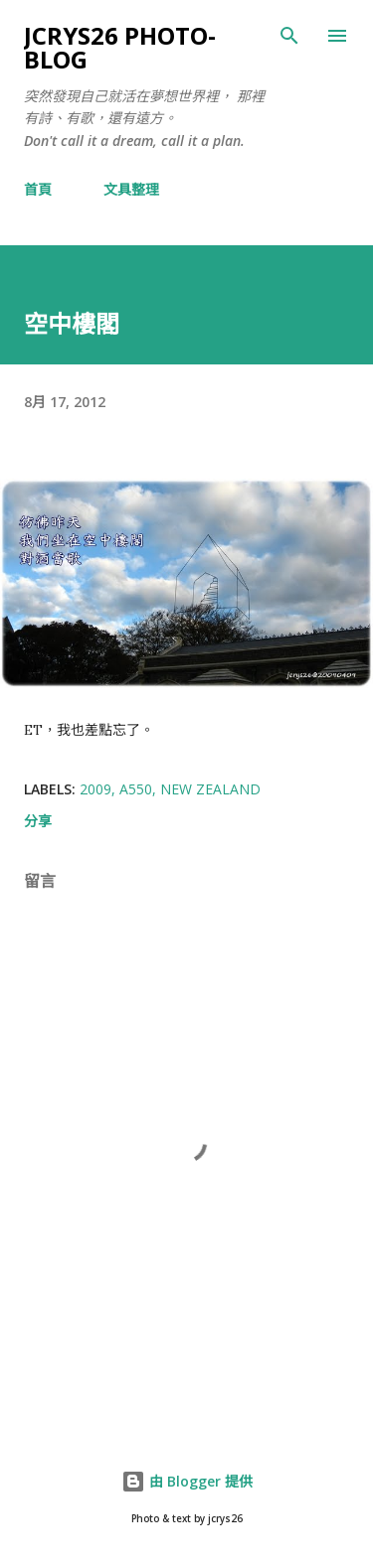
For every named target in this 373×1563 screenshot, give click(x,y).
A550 (135, 789)
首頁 (38, 189)
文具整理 (131, 189)
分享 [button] (38, 820)
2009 (95, 789)
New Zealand (210, 789)
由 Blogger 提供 (187, 1481)
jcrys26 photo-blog (120, 47)
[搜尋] (289, 36)
